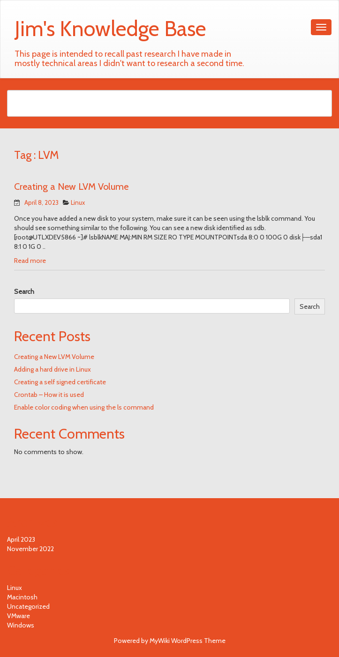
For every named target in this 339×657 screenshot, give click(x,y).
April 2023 (21, 539)
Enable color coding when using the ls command (84, 407)
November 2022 (30, 549)
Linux (78, 202)
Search (24, 291)
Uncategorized (28, 606)
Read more (30, 260)
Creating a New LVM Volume (71, 186)
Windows (20, 625)
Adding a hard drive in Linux (52, 369)
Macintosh (22, 597)
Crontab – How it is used (49, 394)
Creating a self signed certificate (60, 382)
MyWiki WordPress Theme (188, 640)
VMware (18, 616)
